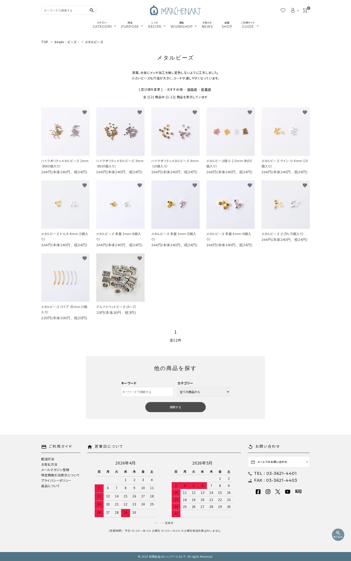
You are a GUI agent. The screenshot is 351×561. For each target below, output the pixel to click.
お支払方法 (49, 464)
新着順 (206, 89)
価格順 (192, 89)
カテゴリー (185, 383)
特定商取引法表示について (60, 475)
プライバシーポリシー (56, 480)
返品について (50, 486)
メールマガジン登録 (55, 469)
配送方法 (47, 459)
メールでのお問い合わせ (269, 462)
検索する (175, 407)
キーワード (129, 383)
